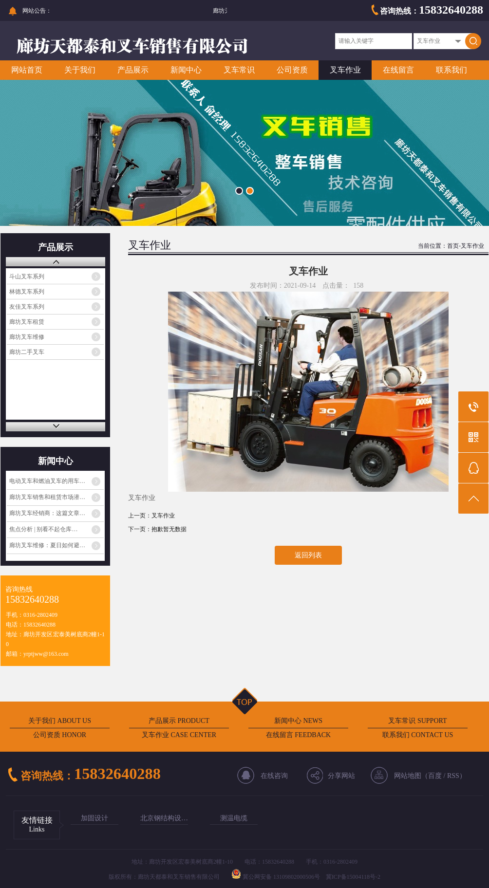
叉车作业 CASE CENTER (179, 735)
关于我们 (79, 70)
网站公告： (37, 10)
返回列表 (308, 555)
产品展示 (133, 70)
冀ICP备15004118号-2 (353, 876)
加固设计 (94, 818)
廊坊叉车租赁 (26, 321)
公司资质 (292, 70)
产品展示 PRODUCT (179, 720)
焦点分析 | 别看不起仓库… (43, 529)
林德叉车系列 (26, 291)
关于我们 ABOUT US (59, 720)
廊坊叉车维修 (26, 336)
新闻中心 (186, 70)
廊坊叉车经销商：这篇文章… (47, 513)
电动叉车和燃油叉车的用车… (47, 481)
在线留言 (398, 70)
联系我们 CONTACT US (417, 735)
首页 (453, 245)
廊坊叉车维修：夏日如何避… (47, 545)
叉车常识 (239, 70)
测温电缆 (233, 818)
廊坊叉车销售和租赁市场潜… (47, 497)
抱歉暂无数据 (169, 529)
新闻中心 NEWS (298, 720)
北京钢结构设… (164, 818)
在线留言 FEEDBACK (298, 735)
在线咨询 (274, 775)
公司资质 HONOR (59, 735)
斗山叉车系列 (26, 276)
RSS (453, 775)
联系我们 (451, 70)
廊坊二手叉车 (26, 352)
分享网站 (341, 775)
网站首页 (26, 70)
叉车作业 (345, 70)
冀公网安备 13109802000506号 (281, 876)
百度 (435, 775)
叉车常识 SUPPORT (417, 720)
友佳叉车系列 (26, 306)
